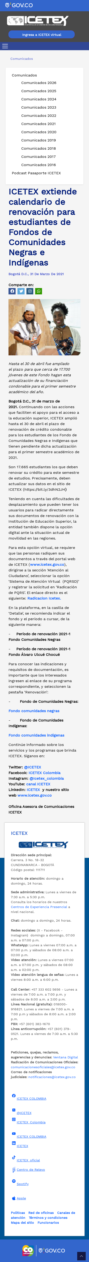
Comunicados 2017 (38, 156)
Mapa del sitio (22, 1222)
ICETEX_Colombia (28, 1121)
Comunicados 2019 (38, 140)
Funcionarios (48, 1222)
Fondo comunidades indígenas (36, 735)
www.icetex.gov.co (34, 795)
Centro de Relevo (28, 1169)
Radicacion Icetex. (44, 598)
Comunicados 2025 (38, 91)
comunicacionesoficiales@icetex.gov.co (43, 1067)
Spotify (20, 1182)
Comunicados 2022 (38, 115)
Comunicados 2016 (38, 165)
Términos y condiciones (48, 1218)
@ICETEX (32, 767)
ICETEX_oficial (25, 1159)
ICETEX (33, 789)
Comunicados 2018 (38, 148)
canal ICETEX (38, 784)
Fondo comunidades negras (33, 711)
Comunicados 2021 (38, 124)
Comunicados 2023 (38, 107)
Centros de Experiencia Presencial (39, 907)
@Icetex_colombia (47, 778)
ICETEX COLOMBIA (28, 1097)
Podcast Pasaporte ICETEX (36, 173)
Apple (18, 1198)
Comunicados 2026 (38, 82)
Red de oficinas (41, 1213)
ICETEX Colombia (45, 773)
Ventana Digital (65, 1057)
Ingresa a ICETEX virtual (41, 35)
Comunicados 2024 (38, 99)
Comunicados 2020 (38, 132)
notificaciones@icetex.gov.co (52, 1077)
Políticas (18, 1213)
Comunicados (24, 75)
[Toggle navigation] (6, 46)
